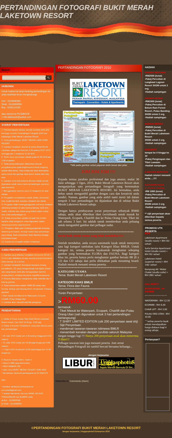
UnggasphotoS (88, 431)
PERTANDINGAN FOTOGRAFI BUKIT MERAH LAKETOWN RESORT (87, 428)
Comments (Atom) (79, 381)
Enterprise (100, 431)
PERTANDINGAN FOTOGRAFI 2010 (84, 67)
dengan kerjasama (70, 431)
